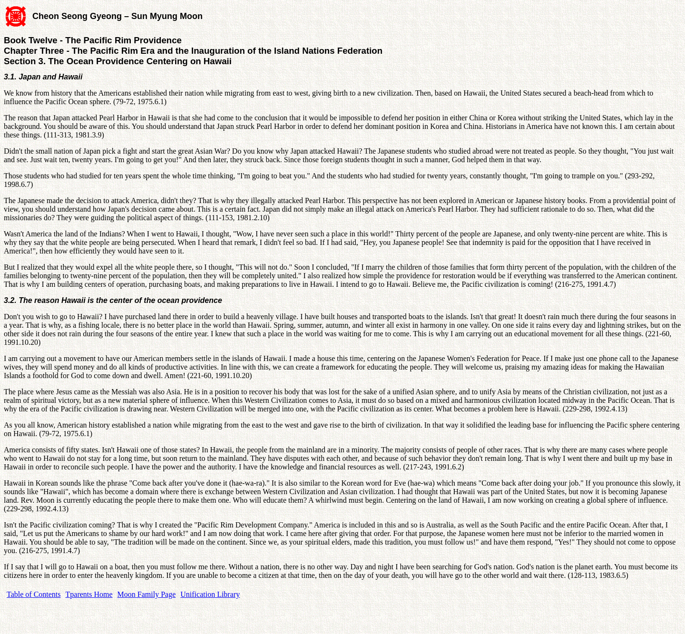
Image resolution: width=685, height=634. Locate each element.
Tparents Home (89, 594)
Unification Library (210, 594)
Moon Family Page (146, 594)
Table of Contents (34, 594)
